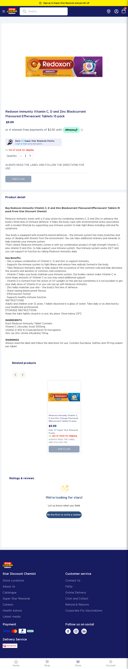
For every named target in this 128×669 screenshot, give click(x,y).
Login (17, 144)
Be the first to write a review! (64, 514)
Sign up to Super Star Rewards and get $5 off (64, 3)
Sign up (26, 144)
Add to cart (18, 179)
